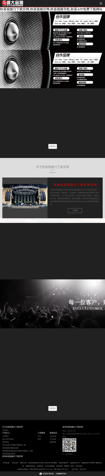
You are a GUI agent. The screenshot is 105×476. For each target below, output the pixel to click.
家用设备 (5, 442)
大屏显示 (5, 436)
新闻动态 (53, 433)
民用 (39, 439)
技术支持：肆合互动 (79, 469)
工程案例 (41, 433)
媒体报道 (53, 442)
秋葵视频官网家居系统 (10, 448)
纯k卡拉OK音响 (8, 439)
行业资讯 (53, 439)
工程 (39, 436)
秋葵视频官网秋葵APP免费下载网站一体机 (17, 451)
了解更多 (75, 210)
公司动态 (53, 436)
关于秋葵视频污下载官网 (12, 427)
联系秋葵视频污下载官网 (12, 456)
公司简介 (5, 430)
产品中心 (6, 433)
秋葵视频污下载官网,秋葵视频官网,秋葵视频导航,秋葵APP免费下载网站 (51, 9)
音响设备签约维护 (8, 454)
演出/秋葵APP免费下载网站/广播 (14, 445)
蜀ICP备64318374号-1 (61, 469)
